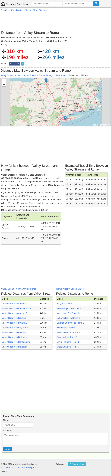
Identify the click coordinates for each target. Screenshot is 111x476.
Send (7, 449)
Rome (42, 75)
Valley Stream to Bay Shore (15, 327)
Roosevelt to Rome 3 (67, 337)
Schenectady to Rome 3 (68, 318)
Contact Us (18, 467)
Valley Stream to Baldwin (14, 318)
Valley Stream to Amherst (14, 303)
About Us (7, 467)
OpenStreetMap (105, 125)
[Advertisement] (55, 20)
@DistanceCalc (77, 464)
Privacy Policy (32, 467)
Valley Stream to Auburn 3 (14, 313)
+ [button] (4, 81)
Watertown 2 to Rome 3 (68, 313)
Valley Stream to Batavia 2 (14, 323)
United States (29, 75)
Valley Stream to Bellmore (14, 337)
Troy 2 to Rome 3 (65, 303)
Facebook (14, 64)
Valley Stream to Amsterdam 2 (16, 308)
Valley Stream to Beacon (14, 332)
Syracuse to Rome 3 (66, 327)
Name (6, 420)
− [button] (4, 84)
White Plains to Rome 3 (68, 342)
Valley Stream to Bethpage (15, 347)
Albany (18, 75)
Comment (8, 430)
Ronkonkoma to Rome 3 (68, 332)
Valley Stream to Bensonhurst (16, 342)
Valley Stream (7, 75)
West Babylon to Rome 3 (69, 308)
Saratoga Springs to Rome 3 (70, 323)
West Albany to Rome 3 (68, 347)
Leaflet (96, 125)
